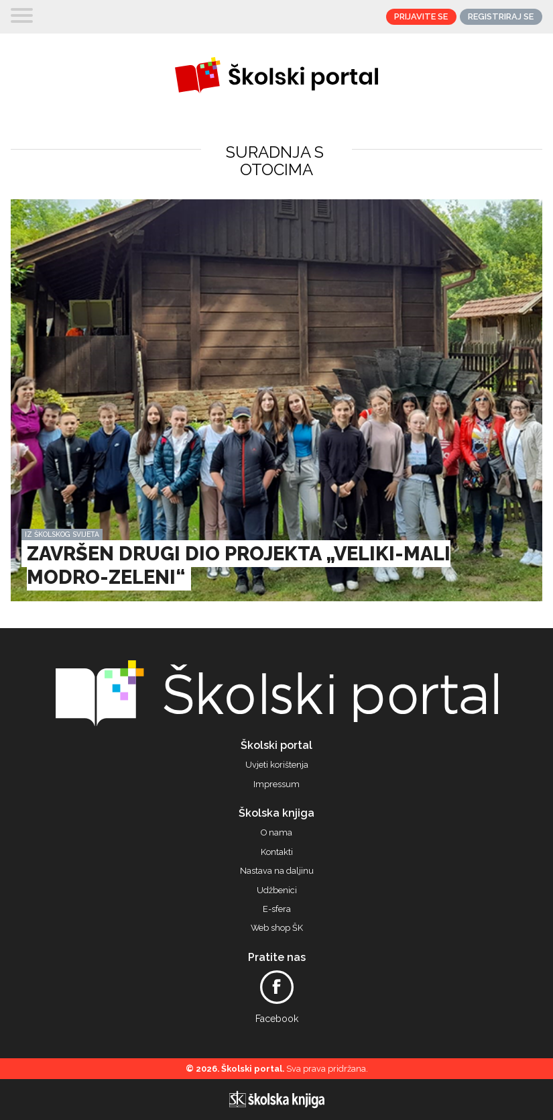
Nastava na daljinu (277, 871)
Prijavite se (421, 16)
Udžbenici (277, 890)
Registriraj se (501, 16)
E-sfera (277, 909)
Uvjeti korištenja (276, 765)
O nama (276, 832)
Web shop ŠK (277, 928)
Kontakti (277, 852)
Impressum (276, 784)
